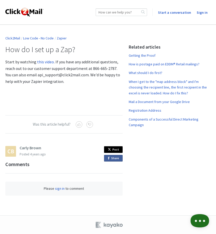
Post (113, 149)
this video (45, 61)
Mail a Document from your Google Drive (159, 101)
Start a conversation (174, 12)
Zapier (62, 38)
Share (114, 158)
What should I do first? (145, 72)
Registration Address (145, 110)
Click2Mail (12, 38)
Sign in (202, 12)
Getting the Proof (142, 55)
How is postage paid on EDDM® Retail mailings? (164, 64)
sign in (60, 188)
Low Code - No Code (38, 38)
